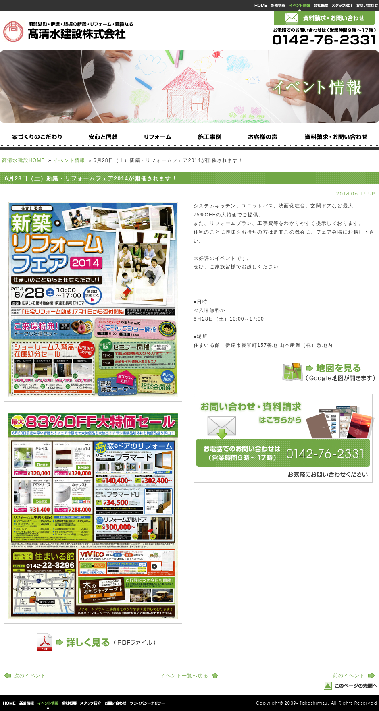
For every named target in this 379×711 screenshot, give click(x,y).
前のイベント (349, 675)
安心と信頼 (102, 139)
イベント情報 (299, 5)
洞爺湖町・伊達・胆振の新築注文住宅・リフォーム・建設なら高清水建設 (68, 30)
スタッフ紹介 (342, 5)
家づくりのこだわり (37, 139)
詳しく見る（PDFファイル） (93, 642)
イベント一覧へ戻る (184, 675)
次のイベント (30, 675)
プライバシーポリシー (146, 703)
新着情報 (278, 5)
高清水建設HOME (260, 5)
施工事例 (210, 139)
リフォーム (156, 139)
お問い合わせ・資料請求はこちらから (284, 438)
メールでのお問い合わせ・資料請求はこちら (324, 18)
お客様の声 (264, 139)
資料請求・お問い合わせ (335, 139)
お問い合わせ (367, 5)
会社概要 (321, 5)
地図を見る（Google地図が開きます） (326, 372)
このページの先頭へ (351, 685)
